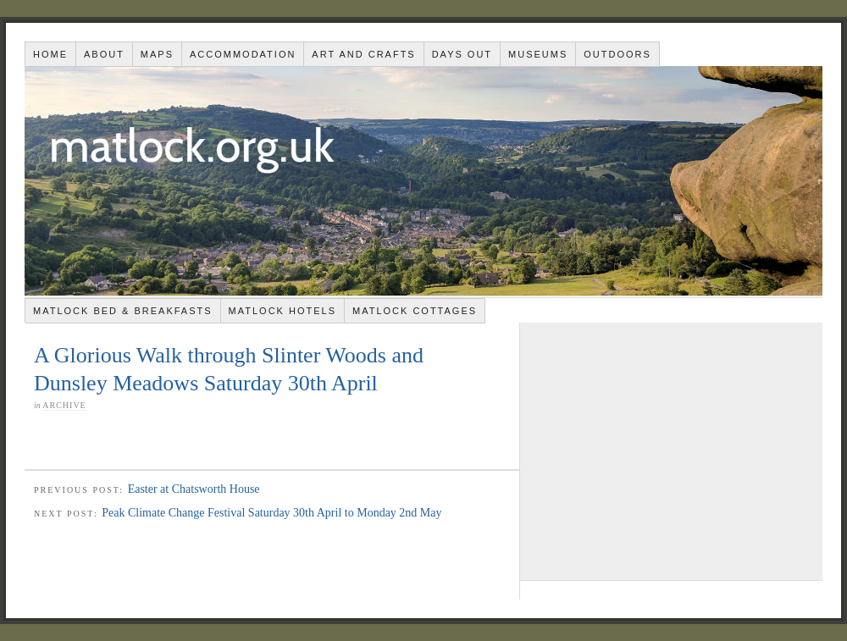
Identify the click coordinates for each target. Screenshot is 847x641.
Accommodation (243, 54)
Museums (537, 54)
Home (50, 54)
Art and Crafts (363, 54)
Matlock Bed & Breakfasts (123, 311)
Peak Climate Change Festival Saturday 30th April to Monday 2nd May (271, 512)
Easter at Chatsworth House (194, 489)
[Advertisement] (671, 450)
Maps (157, 54)
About (104, 54)
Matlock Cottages (414, 311)
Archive (64, 405)
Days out (462, 54)
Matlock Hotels (282, 311)
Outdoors (617, 54)
